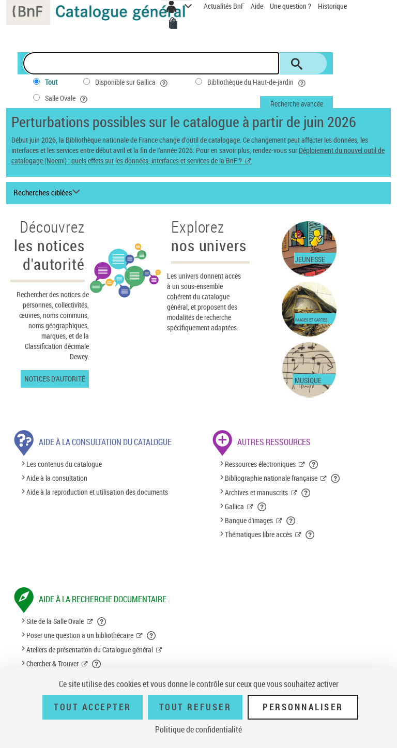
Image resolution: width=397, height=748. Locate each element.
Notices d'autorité (54, 379)
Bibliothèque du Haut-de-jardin (257, 82)
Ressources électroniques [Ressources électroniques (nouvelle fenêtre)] (260, 464)
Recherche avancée (296, 104)
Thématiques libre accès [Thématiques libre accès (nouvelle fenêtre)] (258, 534)
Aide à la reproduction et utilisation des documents (97, 492)
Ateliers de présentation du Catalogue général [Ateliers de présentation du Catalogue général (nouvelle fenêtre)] (89, 649)
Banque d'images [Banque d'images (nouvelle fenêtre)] (249, 520)
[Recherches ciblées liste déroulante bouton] (48, 193)
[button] (314, 464)
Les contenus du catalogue (64, 464)
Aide (258, 6)
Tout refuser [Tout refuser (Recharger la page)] (195, 707)
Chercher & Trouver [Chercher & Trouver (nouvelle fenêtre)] (52, 663)
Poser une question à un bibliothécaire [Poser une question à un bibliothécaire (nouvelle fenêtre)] (79, 635)
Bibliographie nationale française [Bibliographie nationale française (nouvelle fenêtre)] (271, 478)
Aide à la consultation (56, 478)
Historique (332, 6)
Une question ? (290, 6)
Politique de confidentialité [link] (198, 729)
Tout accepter (92, 707)
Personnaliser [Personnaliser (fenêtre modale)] (303, 707)
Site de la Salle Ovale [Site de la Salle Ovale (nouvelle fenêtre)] (55, 621)
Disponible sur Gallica (132, 82)
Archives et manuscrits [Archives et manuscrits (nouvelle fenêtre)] (256, 492)
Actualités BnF (225, 6)
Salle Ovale (67, 98)
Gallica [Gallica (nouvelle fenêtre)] (234, 506)
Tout (51, 82)
